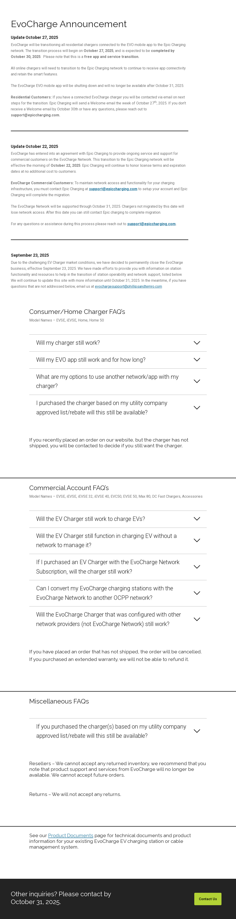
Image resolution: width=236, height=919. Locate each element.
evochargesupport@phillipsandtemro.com (128, 286)
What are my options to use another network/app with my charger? (107, 381)
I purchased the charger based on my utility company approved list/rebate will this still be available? (101, 408)
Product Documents (70, 835)
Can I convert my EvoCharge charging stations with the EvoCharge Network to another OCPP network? (104, 593)
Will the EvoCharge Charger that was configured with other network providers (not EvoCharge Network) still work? (108, 619)
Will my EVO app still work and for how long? (90, 359)
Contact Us (208, 899)
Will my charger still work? (68, 342)
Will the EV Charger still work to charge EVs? (90, 519)
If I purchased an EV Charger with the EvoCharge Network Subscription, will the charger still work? (108, 567)
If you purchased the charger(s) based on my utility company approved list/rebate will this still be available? (111, 731)
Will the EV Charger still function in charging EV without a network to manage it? (106, 541)
